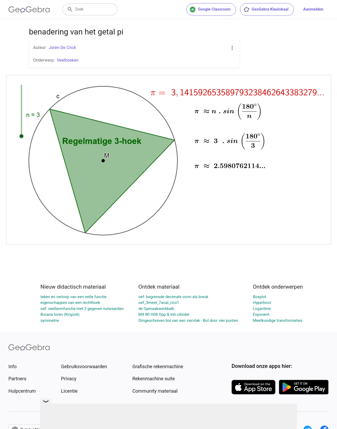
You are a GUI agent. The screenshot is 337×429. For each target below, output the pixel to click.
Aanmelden (313, 9)
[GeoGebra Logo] (29, 9)
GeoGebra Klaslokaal (266, 9)
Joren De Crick (62, 47)
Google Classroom (210, 9)
